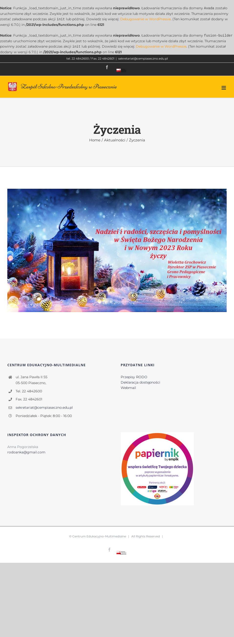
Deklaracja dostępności (140, 381)
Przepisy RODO (134, 376)
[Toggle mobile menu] (224, 86)
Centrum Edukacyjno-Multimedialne (99, 535)
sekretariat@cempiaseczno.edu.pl (143, 57)
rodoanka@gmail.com (26, 451)
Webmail (128, 387)
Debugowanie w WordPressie (145, 19)
